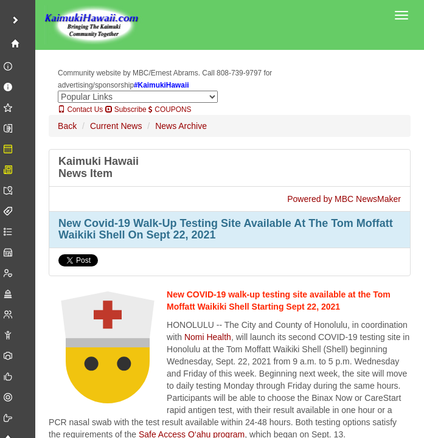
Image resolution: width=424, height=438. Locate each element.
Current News (116, 126)
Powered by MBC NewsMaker (344, 199)
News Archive (181, 126)
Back (67, 126)
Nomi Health (207, 337)
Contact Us (80, 109)
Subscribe (126, 109)
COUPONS (169, 109)
